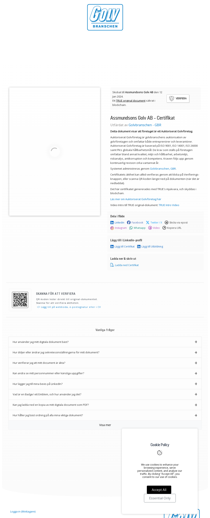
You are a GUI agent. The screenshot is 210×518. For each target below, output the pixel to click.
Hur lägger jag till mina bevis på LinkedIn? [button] (38, 384)
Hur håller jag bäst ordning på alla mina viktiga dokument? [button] (48, 415)
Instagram (118, 228)
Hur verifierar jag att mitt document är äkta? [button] (39, 363)
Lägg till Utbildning (150, 246)
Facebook (135, 222)
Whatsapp (137, 228)
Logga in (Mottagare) (22, 511)
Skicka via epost (176, 222)
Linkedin (117, 222)
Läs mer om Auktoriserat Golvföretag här (135, 199)
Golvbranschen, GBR (163, 168)
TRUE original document (130, 100)
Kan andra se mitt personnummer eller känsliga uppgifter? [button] (48, 373)
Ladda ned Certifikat (124, 265)
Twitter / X (154, 222)
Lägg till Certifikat (122, 246)
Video (154, 228)
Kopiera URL (171, 228)
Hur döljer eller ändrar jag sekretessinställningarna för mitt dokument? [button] (56, 352)
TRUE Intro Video (169, 205)
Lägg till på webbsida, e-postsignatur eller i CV (69, 306)
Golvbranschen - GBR (145, 125)
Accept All (159, 489)
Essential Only (160, 498)
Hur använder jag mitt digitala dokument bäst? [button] (40, 342)
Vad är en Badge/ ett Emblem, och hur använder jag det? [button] (47, 394)
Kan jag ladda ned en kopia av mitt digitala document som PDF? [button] (51, 405)
